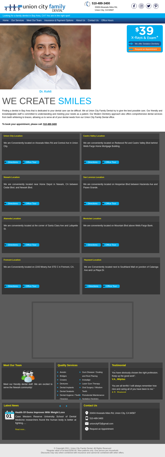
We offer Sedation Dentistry (147, 44)
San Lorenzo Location (93, 177)
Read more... (20, 429)
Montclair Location (92, 218)
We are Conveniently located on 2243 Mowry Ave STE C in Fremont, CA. (39, 267)
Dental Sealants (67, 391)
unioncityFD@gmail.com (101, 423)
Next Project (68, 406)
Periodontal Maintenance (93, 395)
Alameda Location (12, 218)
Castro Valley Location (94, 136)
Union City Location (13, 136)
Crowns (63, 380)
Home (6, 20)
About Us (80, 20)
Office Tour (31, 162)
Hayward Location (92, 260)
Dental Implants (67, 387)
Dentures (64, 384)
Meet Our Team (34, 20)
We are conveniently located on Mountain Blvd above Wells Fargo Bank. (118, 225)
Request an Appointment (146, 49)
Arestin (63, 372)
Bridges (63, 376)
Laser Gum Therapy (91, 384)
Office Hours (107, 20)
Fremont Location (12, 260)
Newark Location (12, 177)
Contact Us (93, 20)
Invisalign (86, 380)
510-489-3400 (50, 124)
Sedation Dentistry (90, 399)
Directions (13, 162)
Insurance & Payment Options (58, 20)
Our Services (17, 20)
